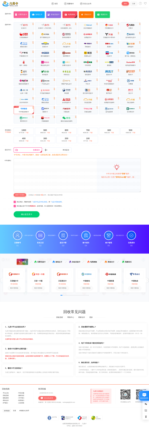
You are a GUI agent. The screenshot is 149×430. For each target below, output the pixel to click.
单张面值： (8, 131)
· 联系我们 (21, 400)
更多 (91, 317)
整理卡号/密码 (19, 195)
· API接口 (5, 403)
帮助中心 (70, 317)
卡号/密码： (8, 160)
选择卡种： (8, 24)
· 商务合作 (5, 400)
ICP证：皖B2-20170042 (74, 426)
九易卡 (84, 423)
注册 (133, 3)
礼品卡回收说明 (57, 202)
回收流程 (59, 317)
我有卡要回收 (14, 288)
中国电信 (134, 281)
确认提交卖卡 (26, 214)
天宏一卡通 (38, 281)
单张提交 (57, 150)
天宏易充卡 (62, 281)
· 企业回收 (21, 403)
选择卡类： (8, 14)
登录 (125, 3)
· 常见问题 (21, 393)
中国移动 (86, 281)
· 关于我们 (21, 398)
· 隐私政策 (5, 398)
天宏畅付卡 (14, 281)
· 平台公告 (5, 393)
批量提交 (27, 150)
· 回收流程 (5, 395)
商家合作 (81, 317)
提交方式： (8, 150)
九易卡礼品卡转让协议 (40, 202)
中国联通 (110, 281)
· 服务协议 (21, 395)
